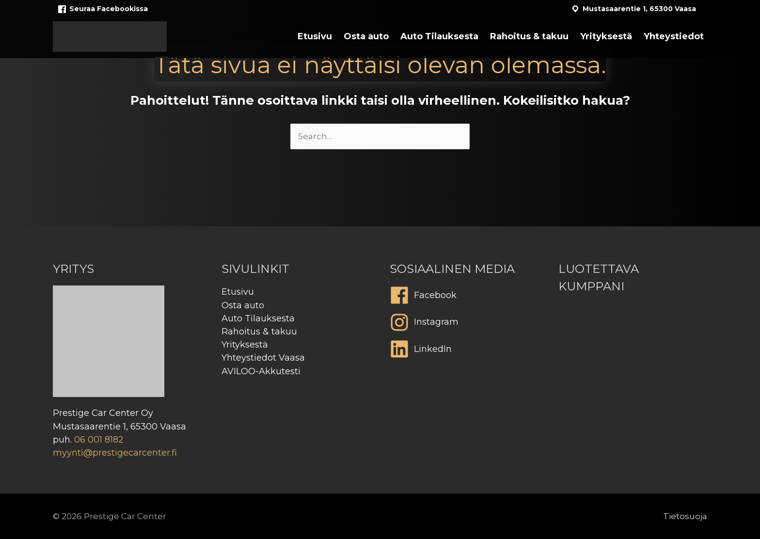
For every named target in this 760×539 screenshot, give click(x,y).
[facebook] (464, 297)
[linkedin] (464, 351)
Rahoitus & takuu (259, 331)
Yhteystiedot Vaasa (263, 357)
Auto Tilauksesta (258, 318)
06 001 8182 (99, 439)
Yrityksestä (245, 344)
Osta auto (243, 305)
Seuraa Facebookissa (102, 9)
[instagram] (464, 325)
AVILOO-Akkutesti (261, 371)
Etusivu (238, 291)
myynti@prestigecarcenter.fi (115, 452)
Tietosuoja (685, 516)
